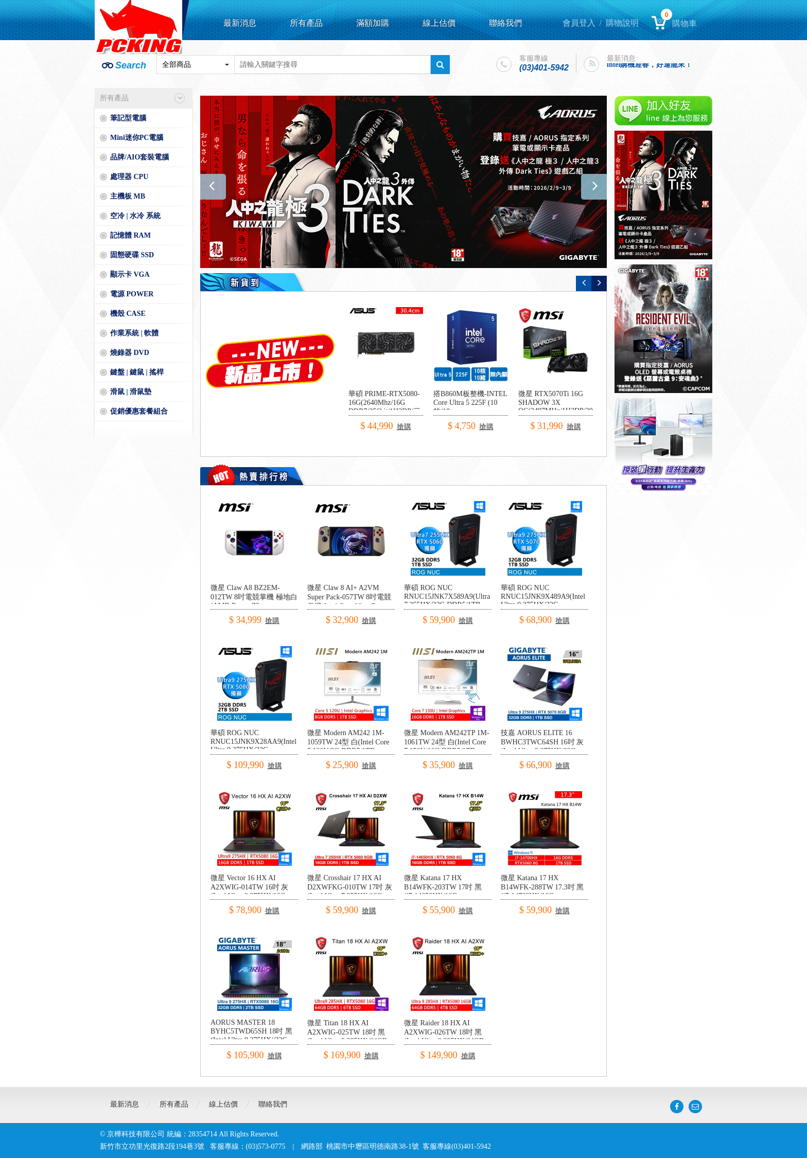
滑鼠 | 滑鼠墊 (130, 392)
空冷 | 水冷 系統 (135, 216)
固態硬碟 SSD (132, 255)
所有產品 (306, 23)
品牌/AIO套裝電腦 (139, 157)
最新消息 (239, 23)
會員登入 (579, 23)
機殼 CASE (128, 313)
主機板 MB (127, 196)
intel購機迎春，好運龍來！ (649, 65)
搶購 (404, 427)
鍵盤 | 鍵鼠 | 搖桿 (137, 372)
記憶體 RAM (130, 235)
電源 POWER (131, 294)
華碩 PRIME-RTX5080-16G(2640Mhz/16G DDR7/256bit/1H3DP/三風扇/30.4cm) (384, 407)
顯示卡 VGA (130, 274)
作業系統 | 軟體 (134, 333)
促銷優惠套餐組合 (139, 411)
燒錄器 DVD (129, 353)
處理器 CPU (129, 177)
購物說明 (622, 23)
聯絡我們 (505, 23)
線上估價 (439, 23)
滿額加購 (372, 23)
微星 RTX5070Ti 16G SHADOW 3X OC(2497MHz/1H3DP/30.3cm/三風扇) (563, 406)
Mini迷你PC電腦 (136, 137)
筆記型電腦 (128, 118)
